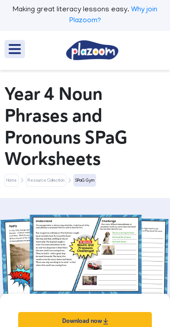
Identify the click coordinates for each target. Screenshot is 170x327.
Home (11, 180)
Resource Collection (46, 180)
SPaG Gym (84, 180)
